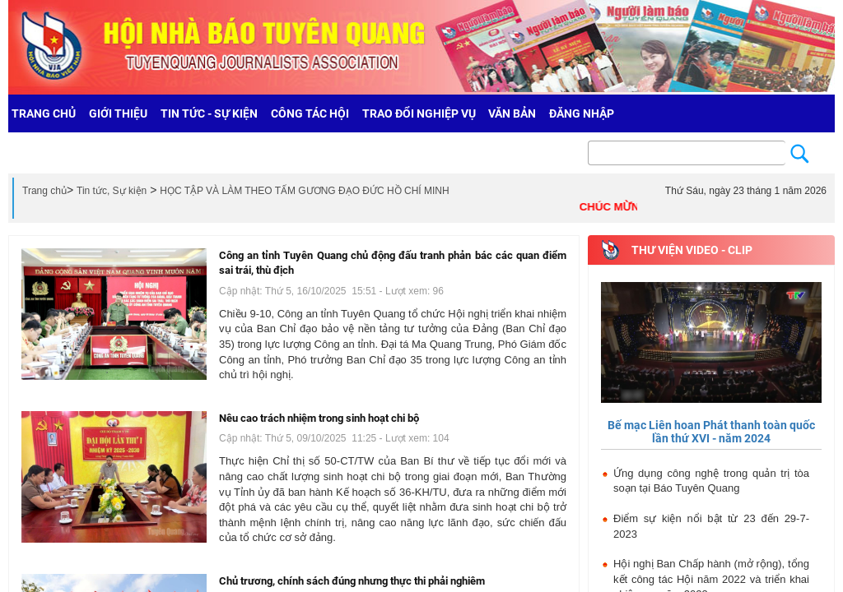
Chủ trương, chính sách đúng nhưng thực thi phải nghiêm (352, 581)
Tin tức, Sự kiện (112, 191)
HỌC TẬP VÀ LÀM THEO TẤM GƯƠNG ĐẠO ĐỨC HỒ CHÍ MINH (304, 191)
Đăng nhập (581, 113)
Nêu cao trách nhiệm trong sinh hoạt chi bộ (319, 418)
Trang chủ (44, 191)
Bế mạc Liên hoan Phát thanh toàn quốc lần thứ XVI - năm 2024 (711, 431)
